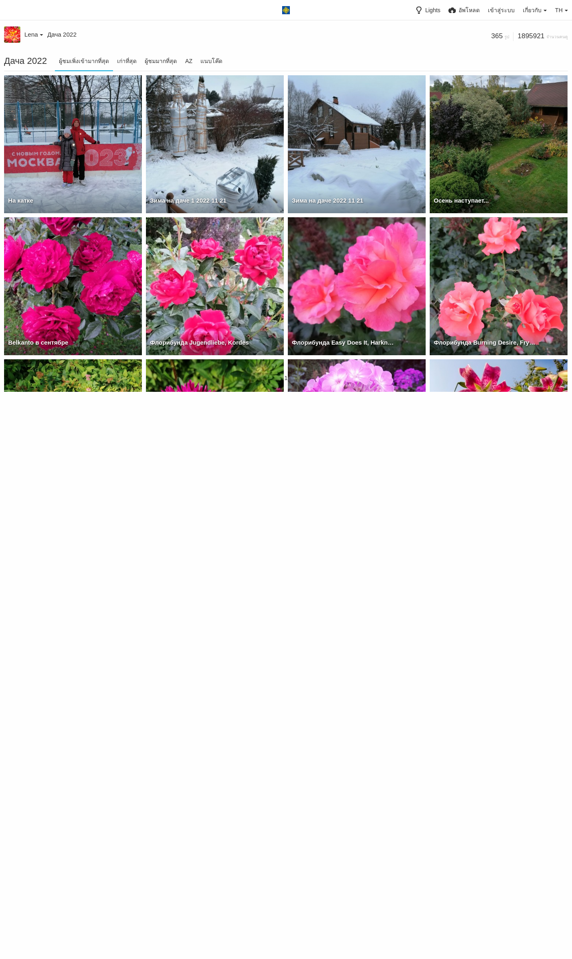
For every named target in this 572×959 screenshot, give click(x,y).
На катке (20, 200)
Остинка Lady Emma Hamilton (475, 626)
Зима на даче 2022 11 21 (325, 200)
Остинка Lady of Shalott (41, 768)
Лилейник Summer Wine (183, 768)
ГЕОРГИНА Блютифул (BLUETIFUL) (58, 626)
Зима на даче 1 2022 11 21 (186, 200)
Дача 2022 (61, 34)
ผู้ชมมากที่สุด (161, 61)
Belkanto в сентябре (36, 342)
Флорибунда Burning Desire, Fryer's (484, 342)
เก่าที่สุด (127, 61)
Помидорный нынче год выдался (481, 768)
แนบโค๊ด (211, 61)
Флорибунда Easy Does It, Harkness (342, 342)
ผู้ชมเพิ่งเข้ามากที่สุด (84, 61)
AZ (188, 61)
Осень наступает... (460, 200)
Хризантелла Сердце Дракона (50, 484)
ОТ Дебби (163, 910)
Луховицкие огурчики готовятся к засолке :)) (344, 768)
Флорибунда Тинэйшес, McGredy (196, 626)
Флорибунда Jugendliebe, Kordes (197, 342)
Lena (33, 34)
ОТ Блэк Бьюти (455, 484)
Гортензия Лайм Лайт (322, 910)
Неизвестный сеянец (321, 484)
